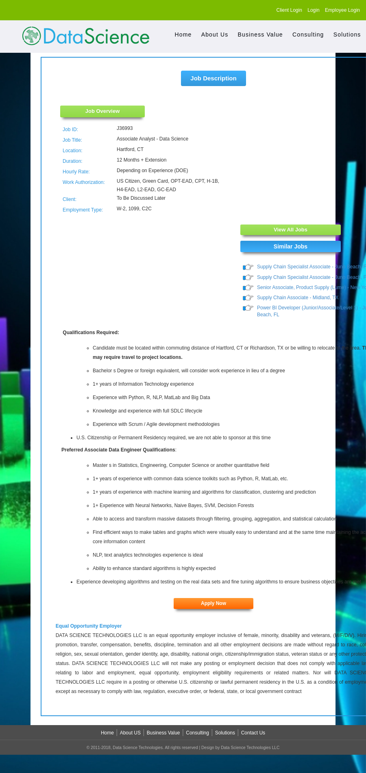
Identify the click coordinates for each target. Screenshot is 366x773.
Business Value (260, 34)
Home (183, 34)
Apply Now (213, 604)
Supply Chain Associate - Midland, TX (298, 298)
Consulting (308, 34)
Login (313, 10)
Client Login (289, 10)
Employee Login (342, 10)
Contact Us (253, 733)
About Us (215, 34)
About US (130, 733)
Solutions (347, 34)
